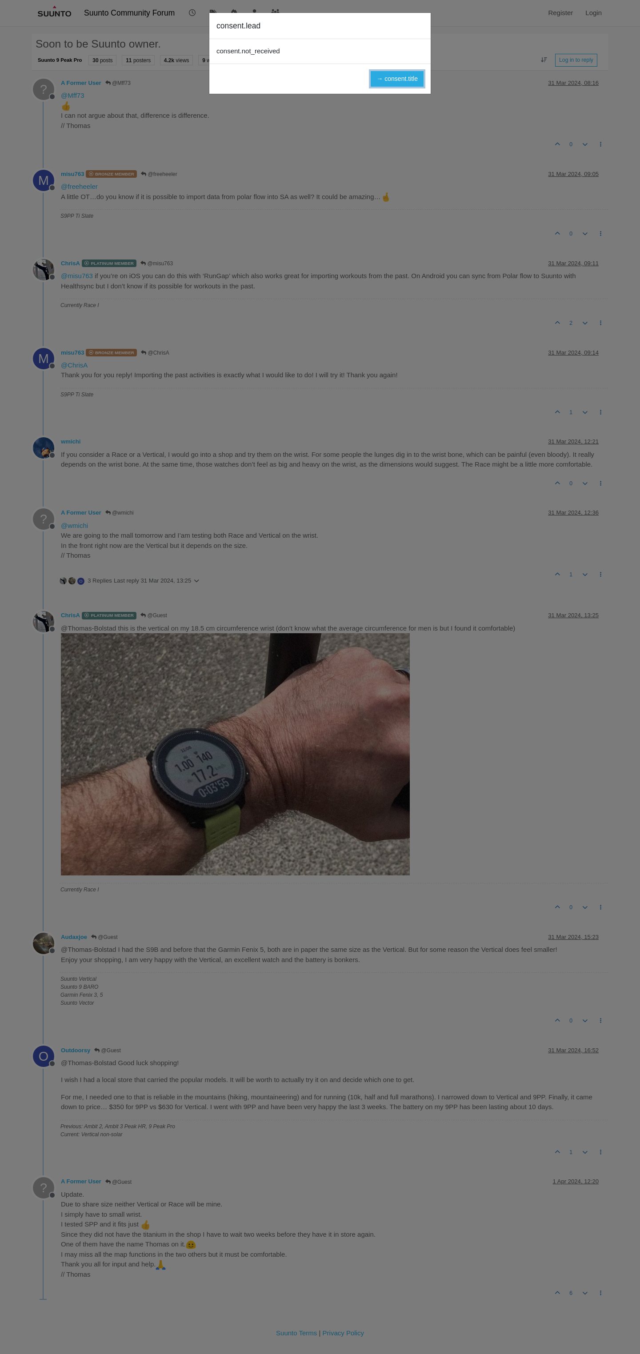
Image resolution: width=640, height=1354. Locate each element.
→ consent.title (397, 78)
